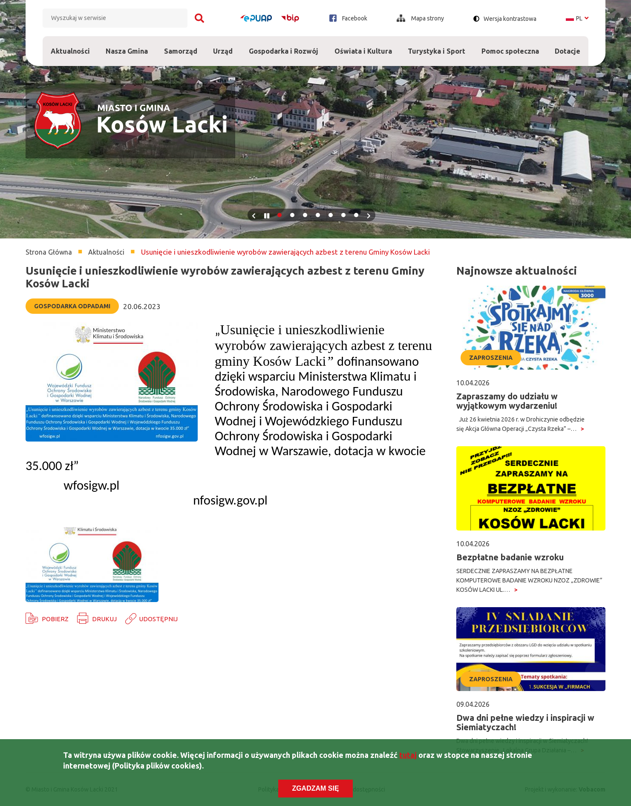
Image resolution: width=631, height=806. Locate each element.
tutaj (408, 755)
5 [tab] (330, 215)
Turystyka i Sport (436, 45)
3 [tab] (305, 215)
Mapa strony (420, 18)
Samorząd (180, 45)
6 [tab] (343, 215)
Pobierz (55, 618)
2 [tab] (292, 215)
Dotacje (568, 45)
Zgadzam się (315, 788)
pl (577, 18)
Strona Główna (49, 252)
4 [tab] (318, 215)
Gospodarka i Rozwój (283, 45)
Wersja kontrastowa (510, 18)
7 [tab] (356, 215)
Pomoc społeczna (510, 45)
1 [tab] (279, 215)
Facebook (348, 18)
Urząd (223, 45)
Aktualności (70, 51)
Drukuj (104, 618)
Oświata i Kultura (363, 45)
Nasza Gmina (127, 45)
